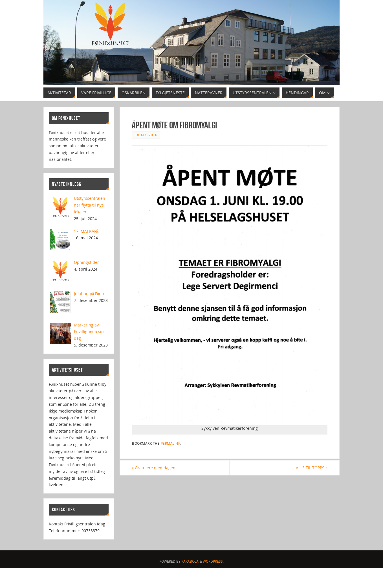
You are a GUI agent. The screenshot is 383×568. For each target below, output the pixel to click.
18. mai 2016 (146, 135)
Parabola (190, 561)
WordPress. (213, 561)
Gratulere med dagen (153, 467)
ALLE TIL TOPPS (311, 467)
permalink (171, 443)
